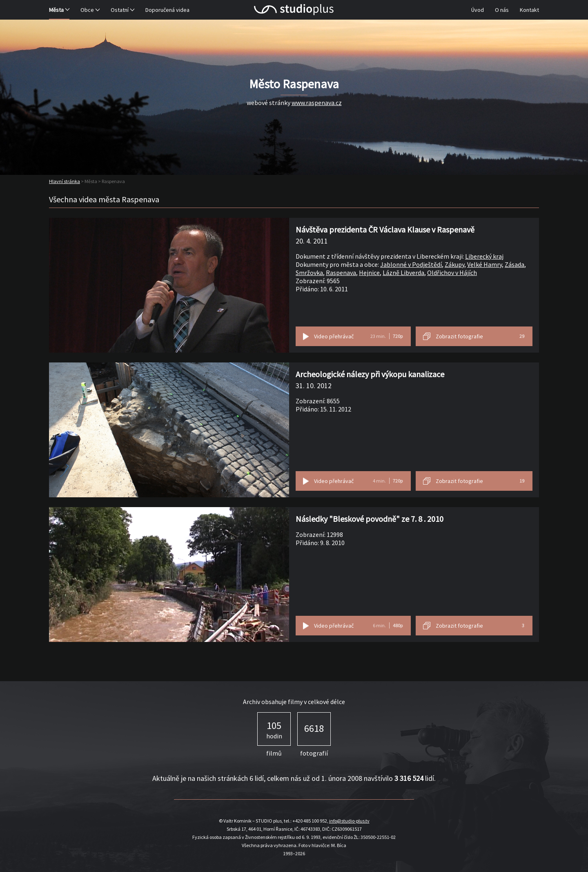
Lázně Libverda (403, 272)
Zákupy (454, 264)
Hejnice (369, 272)
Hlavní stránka (64, 181)
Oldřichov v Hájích (452, 272)
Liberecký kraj (484, 256)
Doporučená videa (167, 9)
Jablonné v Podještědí (411, 264)
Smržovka (309, 272)
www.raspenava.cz (317, 102)
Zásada (514, 264)
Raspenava (341, 272)
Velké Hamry (484, 264)
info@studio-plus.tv (349, 821)
